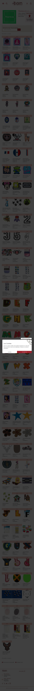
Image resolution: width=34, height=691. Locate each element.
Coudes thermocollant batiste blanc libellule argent (6, 635)
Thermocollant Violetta (5, 405)
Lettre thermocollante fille (16, 568)
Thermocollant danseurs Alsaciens (16, 504)
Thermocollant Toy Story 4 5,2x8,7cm (16, 176)
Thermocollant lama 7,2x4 (27, 143)
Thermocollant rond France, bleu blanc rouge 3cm (16, 159)
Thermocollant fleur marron (16, 439)
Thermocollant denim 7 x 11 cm (26, 487)
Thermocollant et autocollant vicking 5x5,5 (16, 192)
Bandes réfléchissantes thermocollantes (16, 536)
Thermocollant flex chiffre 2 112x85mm (27, 225)
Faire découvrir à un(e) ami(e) (8, 662)
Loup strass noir (26, 599)
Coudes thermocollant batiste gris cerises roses (16, 618)
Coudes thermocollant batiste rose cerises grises (26, 618)
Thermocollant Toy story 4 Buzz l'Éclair (6, 126)
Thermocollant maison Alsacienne (26, 504)
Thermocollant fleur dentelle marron (6, 439)
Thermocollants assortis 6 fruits (26, 536)
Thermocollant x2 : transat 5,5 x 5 (6, 487)
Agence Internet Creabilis (23, 688)
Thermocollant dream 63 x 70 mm (6, 225)
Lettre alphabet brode (26, 325)
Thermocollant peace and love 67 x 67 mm (26, 209)
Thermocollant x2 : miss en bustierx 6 (16, 470)
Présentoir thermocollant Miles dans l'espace (16, 276)
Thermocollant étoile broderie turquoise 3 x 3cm (17, 422)
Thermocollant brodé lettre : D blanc (6, 536)
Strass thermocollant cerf (7, 454)
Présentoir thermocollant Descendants (15, 293)
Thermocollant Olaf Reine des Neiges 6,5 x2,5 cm (7, 209)
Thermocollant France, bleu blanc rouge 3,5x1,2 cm (26, 159)
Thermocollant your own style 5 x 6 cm (26, 388)
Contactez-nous (20, 662)
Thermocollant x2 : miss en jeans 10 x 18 (26, 470)
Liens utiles (22, 671)
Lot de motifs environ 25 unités (6, 259)
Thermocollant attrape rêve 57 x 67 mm (16, 225)
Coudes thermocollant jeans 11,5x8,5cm (27, 259)
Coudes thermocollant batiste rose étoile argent (6, 618)
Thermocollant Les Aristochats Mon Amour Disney (16, 127)
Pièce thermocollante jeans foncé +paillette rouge (26, 635)
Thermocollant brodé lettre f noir (26, 520)
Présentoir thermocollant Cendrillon (15, 405)
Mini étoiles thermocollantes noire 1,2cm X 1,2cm (16, 209)
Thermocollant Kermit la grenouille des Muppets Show (27, 127)
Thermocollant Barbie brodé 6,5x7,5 (7, 47)
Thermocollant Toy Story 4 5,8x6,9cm (6, 176)
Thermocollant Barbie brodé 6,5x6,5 (17, 47)
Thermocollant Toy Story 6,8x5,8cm (26, 176)
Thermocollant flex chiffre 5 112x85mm (16, 242)
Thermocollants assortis (6, 504)
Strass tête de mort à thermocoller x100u (6, 600)
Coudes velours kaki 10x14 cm (16, 454)
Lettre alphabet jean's (6, 552)
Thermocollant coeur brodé (7, 143)
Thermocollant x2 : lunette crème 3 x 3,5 (16, 487)
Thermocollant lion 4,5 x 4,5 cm (6, 470)
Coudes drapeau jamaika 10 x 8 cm (16, 584)
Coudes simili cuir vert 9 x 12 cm (26, 584)
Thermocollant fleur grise (26, 439)
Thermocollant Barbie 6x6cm (5, 63)
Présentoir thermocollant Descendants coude (6, 293)
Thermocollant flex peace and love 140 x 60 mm (26, 242)
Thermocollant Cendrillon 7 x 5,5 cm (16, 388)
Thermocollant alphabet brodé (26, 292)
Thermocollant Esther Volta (15, 63)
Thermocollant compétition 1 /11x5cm (15, 259)
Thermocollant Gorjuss (5, 95)
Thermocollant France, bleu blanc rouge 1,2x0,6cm (6, 159)
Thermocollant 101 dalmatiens (16, 143)
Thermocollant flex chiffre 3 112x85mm (6, 242)
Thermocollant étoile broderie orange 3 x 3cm (27, 422)
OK (19, 29)
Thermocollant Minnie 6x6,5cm (6, 192)
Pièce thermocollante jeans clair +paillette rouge (17, 635)
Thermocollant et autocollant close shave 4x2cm (26, 192)
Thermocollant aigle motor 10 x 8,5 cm (6, 652)
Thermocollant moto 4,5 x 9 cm (27, 454)
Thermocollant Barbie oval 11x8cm (26, 47)
